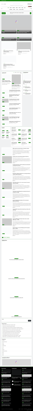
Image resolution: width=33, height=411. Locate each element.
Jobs (24, 7)
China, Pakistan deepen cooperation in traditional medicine (16, 259)
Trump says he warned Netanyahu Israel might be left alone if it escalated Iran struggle (12, 331)
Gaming (14, 9)
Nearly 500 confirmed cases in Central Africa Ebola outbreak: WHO (16, 278)
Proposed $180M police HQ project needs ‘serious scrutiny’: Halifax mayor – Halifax (12, 335)
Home (8, 7)
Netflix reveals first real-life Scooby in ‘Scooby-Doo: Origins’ (17, 12)
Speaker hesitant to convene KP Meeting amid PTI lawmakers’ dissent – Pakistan (11, 336)
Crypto (19, 7)
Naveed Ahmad (5, 52)
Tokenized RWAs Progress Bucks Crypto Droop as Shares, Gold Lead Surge (5, 406)
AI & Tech (17, 9)
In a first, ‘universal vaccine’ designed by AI (16, 316)
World (11, 7)
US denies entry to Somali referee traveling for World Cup (24, 131)
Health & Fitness (21, 9)
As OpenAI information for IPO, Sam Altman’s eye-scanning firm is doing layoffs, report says (9, 65)
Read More (4, 53)
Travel (22, 7)
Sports (17, 7)
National (14, 7)
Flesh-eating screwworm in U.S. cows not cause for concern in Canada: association (6, 392)
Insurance (11, 9)
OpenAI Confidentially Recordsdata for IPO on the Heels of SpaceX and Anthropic (11, 332)
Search (3, 319)
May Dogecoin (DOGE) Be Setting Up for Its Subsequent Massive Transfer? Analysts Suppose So (14, 95)
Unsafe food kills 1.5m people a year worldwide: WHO (16, 297)
